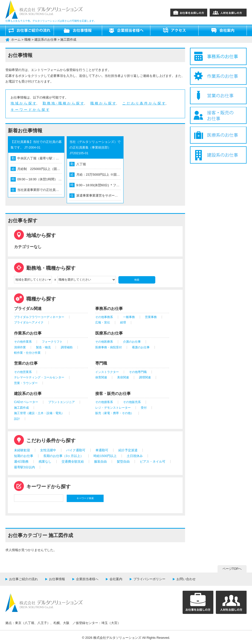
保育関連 (101, 377)
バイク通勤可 (75, 450)
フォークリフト (52, 341)
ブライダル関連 (28, 308)
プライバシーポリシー (149, 579)
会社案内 (116, 579)
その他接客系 (104, 402)
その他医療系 (104, 341)
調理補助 (67, 347)
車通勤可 (101, 450)
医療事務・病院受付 (108, 347)
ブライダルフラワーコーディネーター (39, 317)
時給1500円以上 (105, 456)
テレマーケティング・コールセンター (39, 377)
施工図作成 (21, 407)
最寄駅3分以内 (24, 467)
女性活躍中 (48, 450)
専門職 (101, 363)
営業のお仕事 (26, 363)
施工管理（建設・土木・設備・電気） (39, 413)
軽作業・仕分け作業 (27, 352)
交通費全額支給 (73, 461)
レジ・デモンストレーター (113, 407)
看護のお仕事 (141, 347)
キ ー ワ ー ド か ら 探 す (30, 110)
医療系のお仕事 (109, 333)
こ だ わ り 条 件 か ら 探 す (144, 103)
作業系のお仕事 (28, 333)
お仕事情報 (57, 579)
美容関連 (123, 377)
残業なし (45, 461)
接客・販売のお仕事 (113, 393)
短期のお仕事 (23, 456)
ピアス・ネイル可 (152, 461)
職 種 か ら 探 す (103, 103)
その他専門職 (138, 372)
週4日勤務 (21, 461)
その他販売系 (132, 402)
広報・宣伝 (102, 322)
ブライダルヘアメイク (29, 322)
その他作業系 (23, 341)
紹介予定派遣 (128, 450)
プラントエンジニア (61, 402)
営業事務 (151, 317)
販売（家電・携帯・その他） (114, 413)
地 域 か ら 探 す (23, 103)
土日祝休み (135, 456)
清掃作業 (20, 347)
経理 (123, 322)
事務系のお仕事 (109, 308)
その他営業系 (23, 372)
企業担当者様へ (87, 579)
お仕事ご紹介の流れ (23, 579)
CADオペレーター (26, 402)
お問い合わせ (186, 579)
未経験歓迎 (22, 450)
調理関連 (145, 377)
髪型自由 (123, 461)
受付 (144, 407)
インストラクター (107, 372)
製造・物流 (43, 347)
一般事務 (129, 317)
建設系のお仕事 (28, 393)
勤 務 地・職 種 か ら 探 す (63, 103)
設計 (17, 418)
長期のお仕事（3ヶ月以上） (63, 456)
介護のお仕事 (132, 341)
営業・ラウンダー (26, 383)
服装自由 (100, 461)
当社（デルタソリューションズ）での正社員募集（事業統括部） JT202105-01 (95, 147)
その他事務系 (104, 317)
